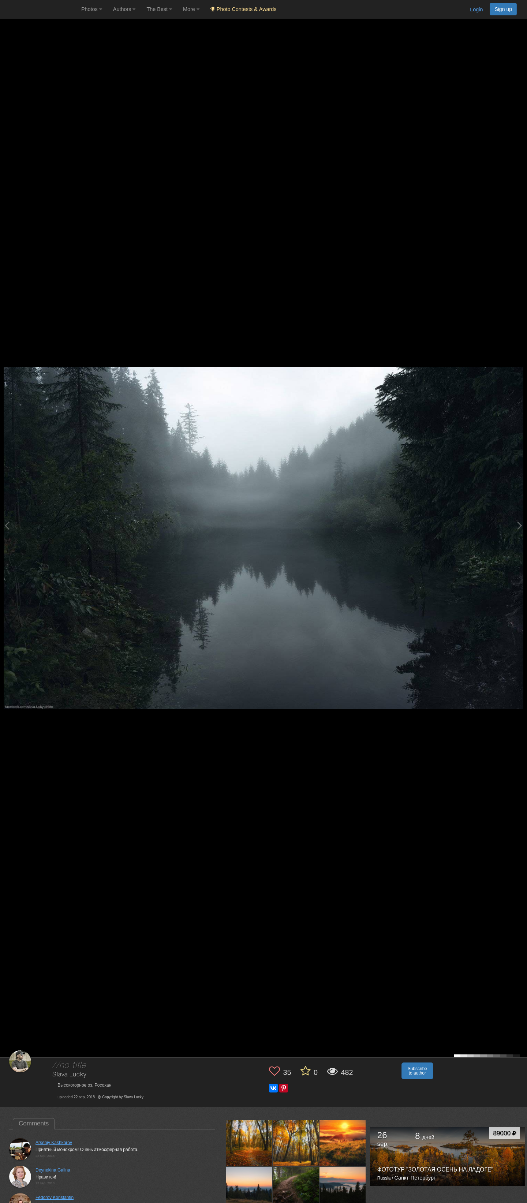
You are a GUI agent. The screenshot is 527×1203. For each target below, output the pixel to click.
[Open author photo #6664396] (296, 1143)
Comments (34, 1123)
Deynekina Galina (52, 1170)
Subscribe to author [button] (417, 1071)
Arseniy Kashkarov (53, 1142)
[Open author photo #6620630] (342, 1143)
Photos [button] (91, 9)
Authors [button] (124, 9)
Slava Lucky (69, 1074)
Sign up (503, 9)
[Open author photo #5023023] (249, 1189)
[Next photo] (519, 525)
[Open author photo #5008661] (296, 1189)
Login (476, 9)
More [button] (191, 9)
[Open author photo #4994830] (342, 1189)
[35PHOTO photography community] (39, 9)
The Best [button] (159, 9)
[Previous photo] (7, 525)
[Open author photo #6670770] (249, 1143)
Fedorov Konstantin (54, 1197)
